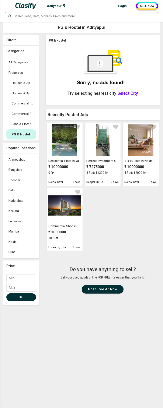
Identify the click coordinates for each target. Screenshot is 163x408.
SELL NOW (147, 6)
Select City (127, 93)
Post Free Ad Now (102, 289)
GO (21, 297)
